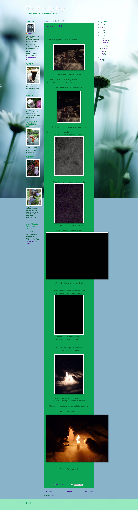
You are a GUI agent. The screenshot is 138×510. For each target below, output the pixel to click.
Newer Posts (48, 491)
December (105, 40)
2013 (101, 38)
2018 (101, 24)
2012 (101, 57)
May (103, 54)
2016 (101, 30)
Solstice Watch (54, 26)
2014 (101, 35)
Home (69, 491)
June (103, 51)
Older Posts (89, 491)
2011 (101, 60)
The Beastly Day (45, 8)
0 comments (65, 484)
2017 (101, 27)
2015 (101, 32)
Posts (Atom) (54, 495)
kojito (30, 33)
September (105, 48)
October (104, 46)
